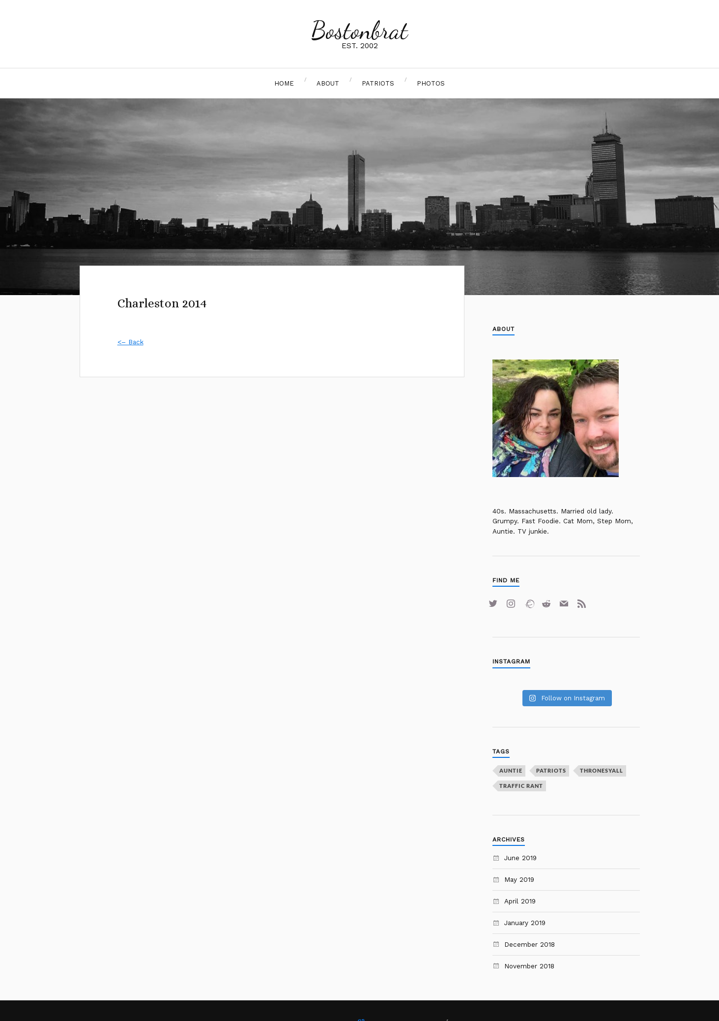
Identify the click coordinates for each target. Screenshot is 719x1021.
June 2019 (520, 858)
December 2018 (529, 944)
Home (284, 83)
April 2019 (520, 901)
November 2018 (529, 966)
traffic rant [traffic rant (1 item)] (521, 785)
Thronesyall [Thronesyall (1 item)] (601, 770)
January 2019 (525, 923)
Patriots (378, 83)
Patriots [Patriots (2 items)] (551, 770)
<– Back (130, 342)
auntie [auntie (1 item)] (510, 770)
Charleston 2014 (162, 303)
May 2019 (519, 879)
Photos (431, 83)
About (327, 83)
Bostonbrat (359, 30)
